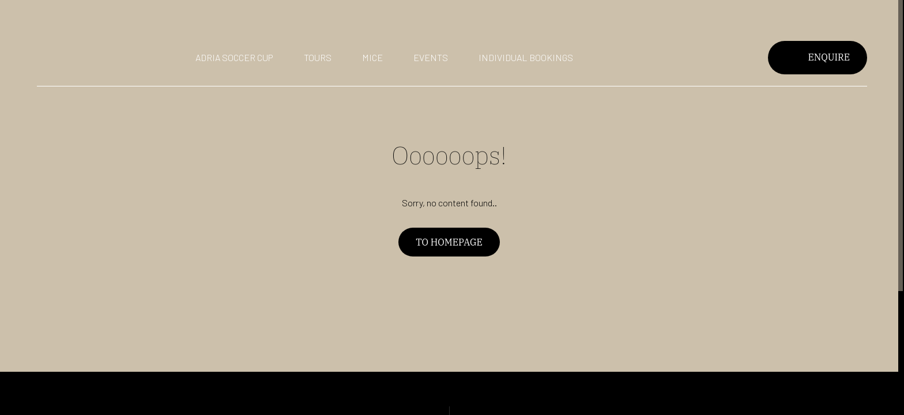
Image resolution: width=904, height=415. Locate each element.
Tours (318, 57)
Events (430, 57)
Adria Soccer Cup (234, 57)
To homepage (449, 242)
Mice (372, 57)
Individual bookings (526, 57)
